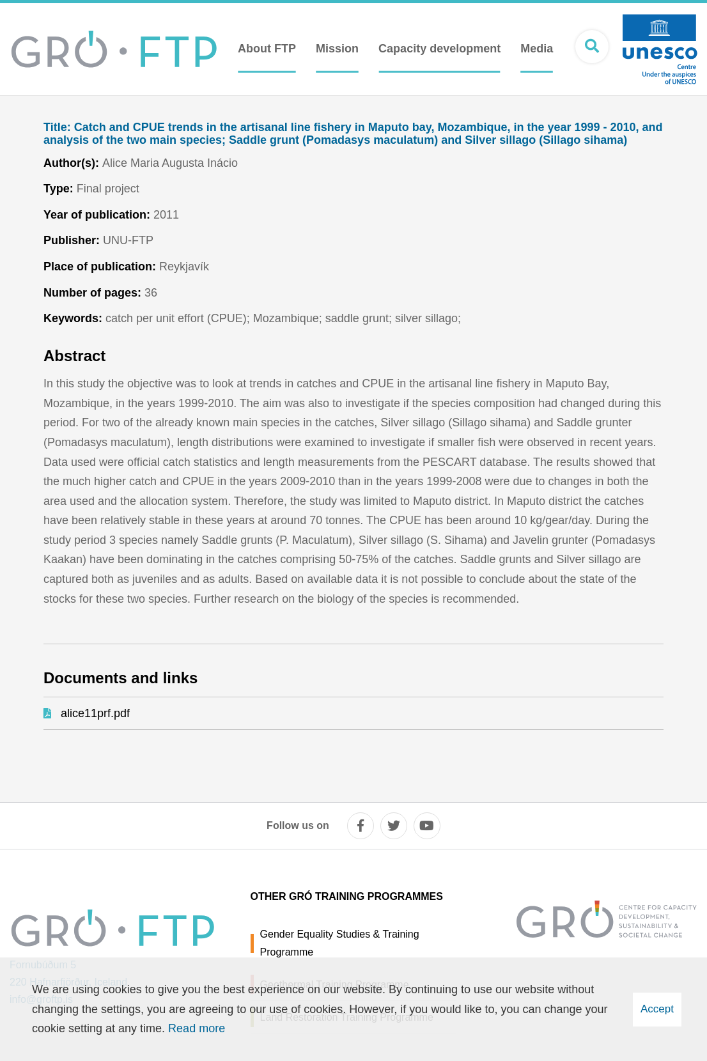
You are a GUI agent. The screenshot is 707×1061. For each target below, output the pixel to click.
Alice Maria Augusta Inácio (170, 163)
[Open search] (592, 46)
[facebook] (360, 825)
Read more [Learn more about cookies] (196, 1028)
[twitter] (393, 825)
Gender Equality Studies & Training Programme (339, 943)
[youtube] (427, 825)
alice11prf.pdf (95, 713)
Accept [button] (657, 1009)
